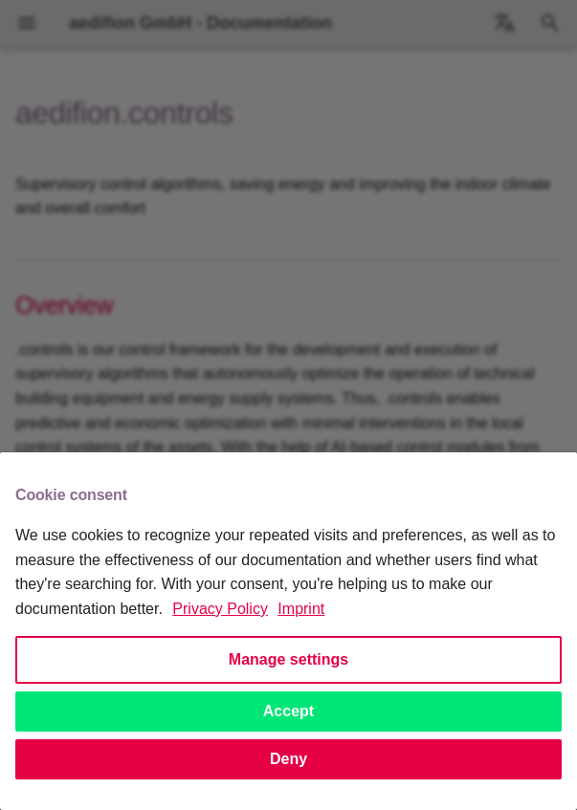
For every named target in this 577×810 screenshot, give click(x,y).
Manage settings (288, 659)
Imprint (300, 609)
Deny (288, 759)
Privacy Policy (220, 609)
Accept (288, 711)
